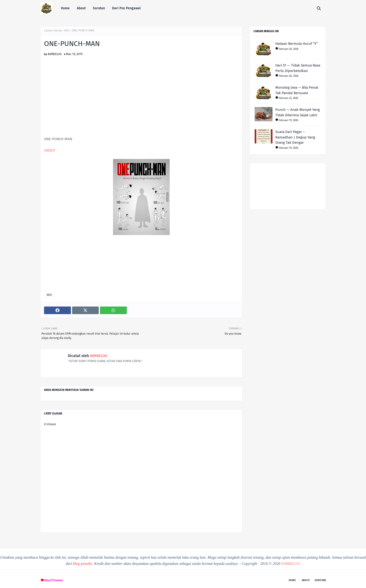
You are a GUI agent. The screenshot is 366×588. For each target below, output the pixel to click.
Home (292, 580)
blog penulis (82, 564)
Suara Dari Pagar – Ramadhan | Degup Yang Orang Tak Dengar (295, 137)
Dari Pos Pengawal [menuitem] (126, 8)
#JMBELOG (55, 54)
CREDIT (49, 150)
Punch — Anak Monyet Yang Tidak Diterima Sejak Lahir (297, 112)
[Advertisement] (141, 89)
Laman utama (53, 30)
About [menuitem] (81, 8)
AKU (66, 30)
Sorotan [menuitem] (99, 8)
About (306, 580)
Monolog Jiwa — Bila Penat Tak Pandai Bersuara (296, 90)
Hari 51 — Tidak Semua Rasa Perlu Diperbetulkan (297, 68)
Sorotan (320, 580)
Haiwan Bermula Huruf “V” (296, 43)
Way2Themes (53, 580)
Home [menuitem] (65, 8)
